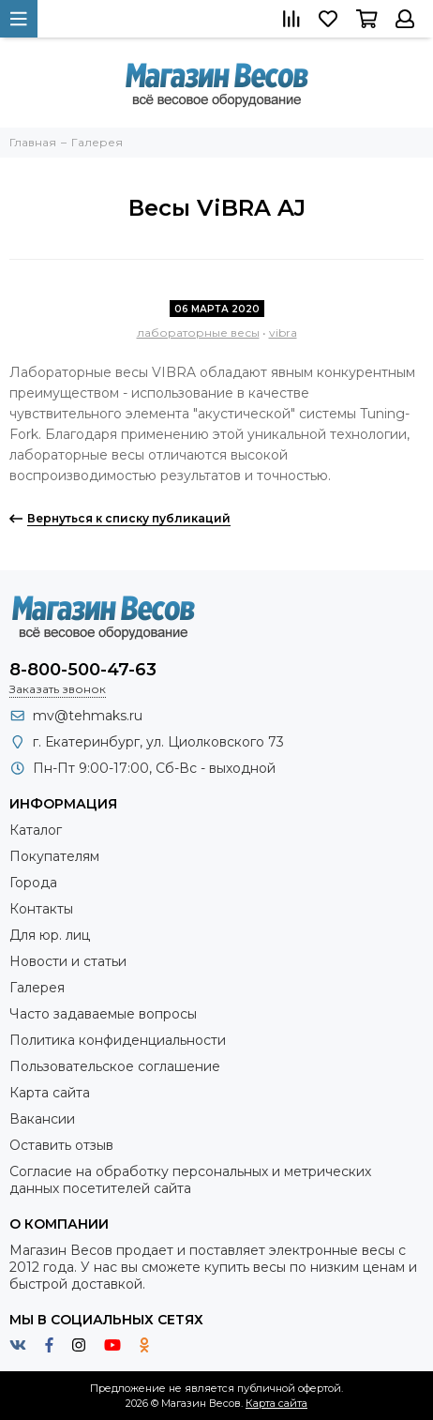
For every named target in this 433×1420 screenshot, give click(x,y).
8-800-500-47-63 (83, 669)
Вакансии (42, 1118)
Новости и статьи (68, 961)
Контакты (41, 908)
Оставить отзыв (61, 1145)
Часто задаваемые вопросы (103, 1013)
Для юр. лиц (49, 935)
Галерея (37, 987)
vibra (283, 332)
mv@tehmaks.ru (87, 715)
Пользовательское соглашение (114, 1066)
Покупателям (54, 856)
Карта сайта (49, 1092)
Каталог (35, 830)
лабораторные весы (198, 332)
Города (33, 882)
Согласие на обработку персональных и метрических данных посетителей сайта (190, 1180)
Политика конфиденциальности (117, 1040)
